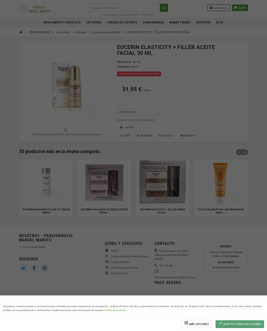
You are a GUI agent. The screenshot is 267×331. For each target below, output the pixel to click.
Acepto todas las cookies (240, 323)
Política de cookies (114, 310)
